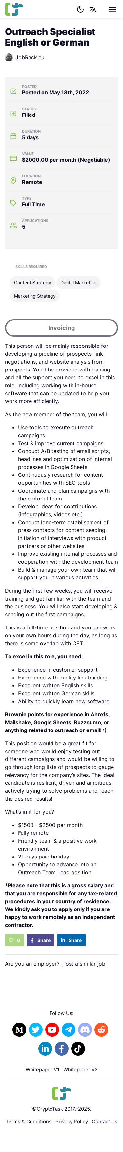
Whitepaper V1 (42, 1069)
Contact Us (104, 1121)
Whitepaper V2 (80, 1069)
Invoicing (61, 327)
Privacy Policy (71, 1121)
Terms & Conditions (28, 1121)
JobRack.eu (24, 57)
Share (41, 940)
